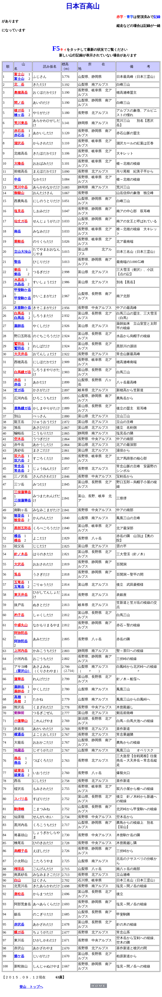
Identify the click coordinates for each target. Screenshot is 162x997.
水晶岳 (19, 284)
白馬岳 (19, 318)
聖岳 (17, 262)
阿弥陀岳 (21, 641)
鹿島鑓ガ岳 (22, 408)
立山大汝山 (22, 251)
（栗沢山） (22, 671)
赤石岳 (19, 135)
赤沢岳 (19, 924)
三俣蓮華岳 (22, 500)
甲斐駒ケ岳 (22, 290)
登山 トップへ (31, 987)
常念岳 (19, 470)
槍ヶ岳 (19, 115)
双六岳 (19, 460)
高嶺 (17, 697)
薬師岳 (19, 326)
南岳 (17, 231)
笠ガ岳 (19, 390)
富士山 (19, 79)
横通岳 (19, 734)
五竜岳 (19, 586)
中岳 (17, 179)
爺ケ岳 (19, 956)
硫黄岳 (19, 775)
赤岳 (17, 384)
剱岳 (17, 274)
